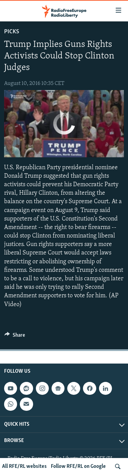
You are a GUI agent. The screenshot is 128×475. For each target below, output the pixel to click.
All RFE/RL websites (24, 466)
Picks (11, 32)
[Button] (14, 336)
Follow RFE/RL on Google (78, 466)
